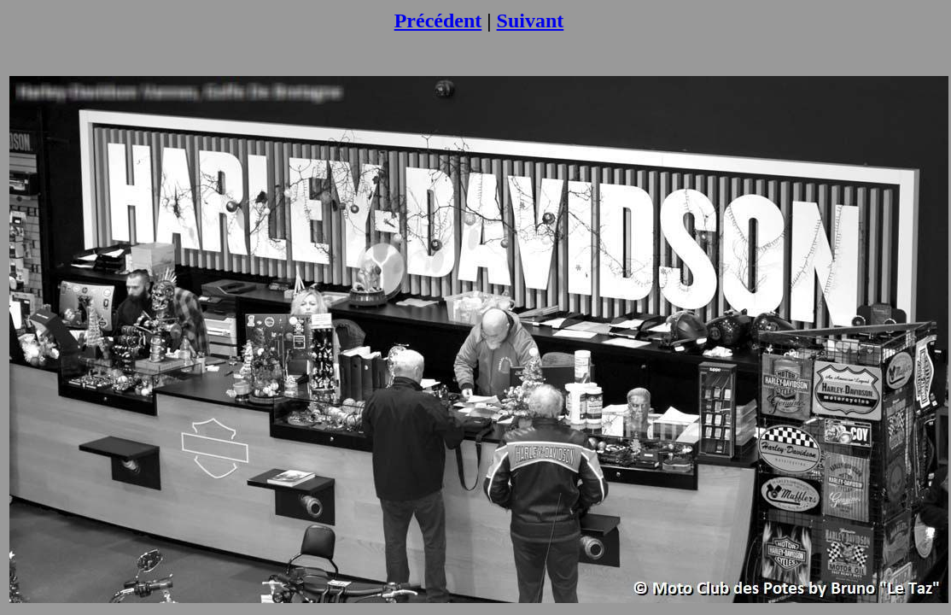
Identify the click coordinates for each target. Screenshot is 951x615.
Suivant (530, 20)
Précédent (438, 20)
